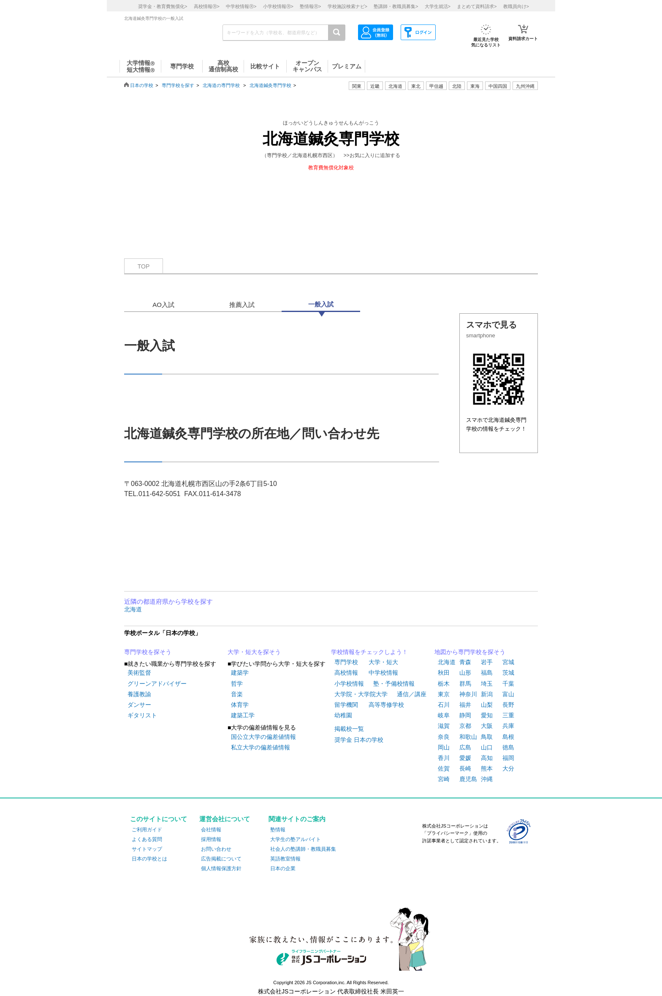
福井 (465, 704)
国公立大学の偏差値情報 (263, 736)
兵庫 (508, 725)
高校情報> (207, 6)
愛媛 (465, 757)
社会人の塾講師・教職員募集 (303, 849)
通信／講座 (411, 694)
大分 (508, 768)
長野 (508, 704)
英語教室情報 (285, 859)
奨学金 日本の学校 (358, 739)
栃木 (444, 683)
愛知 (487, 715)
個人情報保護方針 (221, 868)
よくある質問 (147, 839)
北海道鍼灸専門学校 (270, 85)
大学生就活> (437, 6)
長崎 (465, 768)
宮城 (508, 662)
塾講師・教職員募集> (396, 6)
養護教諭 (139, 694)
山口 (487, 747)
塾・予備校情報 (394, 683)
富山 (508, 694)
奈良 (444, 736)
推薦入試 (242, 304)
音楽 (237, 694)
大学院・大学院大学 (361, 694)
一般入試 (321, 304)
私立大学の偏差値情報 (260, 747)
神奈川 (468, 694)
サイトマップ (147, 849)
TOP (144, 266)
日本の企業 (283, 868)
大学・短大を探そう (254, 652)
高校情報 (346, 672)
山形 (465, 672)
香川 (444, 757)
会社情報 (211, 830)
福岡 (508, 757)
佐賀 (444, 768)
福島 (487, 672)
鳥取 (487, 736)
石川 (444, 704)
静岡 (465, 715)
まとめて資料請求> (476, 6)
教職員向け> (516, 6)
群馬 (465, 683)
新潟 (487, 694)
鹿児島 (468, 779)
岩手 (487, 662)
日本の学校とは (149, 859)
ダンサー (139, 704)
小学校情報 (349, 683)
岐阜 (444, 715)
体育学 (240, 704)
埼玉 (487, 683)
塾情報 (277, 830)
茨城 (508, 672)
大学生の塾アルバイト (295, 839)
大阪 (487, 725)
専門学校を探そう (147, 652)
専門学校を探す (178, 85)
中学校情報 (383, 672)
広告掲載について (221, 859)
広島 (465, 747)
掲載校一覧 (349, 728)
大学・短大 (383, 662)
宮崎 (444, 779)
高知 (487, 757)
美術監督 (139, 672)
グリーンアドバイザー (157, 683)
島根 (508, 736)
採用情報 (211, 839)
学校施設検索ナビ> (347, 6)
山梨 (487, 704)
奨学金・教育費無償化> (162, 6)
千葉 (508, 683)
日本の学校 (141, 85)
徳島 (508, 747)
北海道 (395, 86)
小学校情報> (278, 6)
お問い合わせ (216, 849)
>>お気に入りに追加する (372, 155)
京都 (465, 725)
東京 (444, 694)
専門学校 (346, 662)
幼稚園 (343, 715)
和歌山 (468, 736)
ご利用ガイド (147, 830)
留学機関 (346, 704)
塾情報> (310, 6)
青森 (465, 662)
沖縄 (487, 779)
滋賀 (444, 725)
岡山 (444, 747)
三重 (508, 715)
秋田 (444, 672)
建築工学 (243, 715)
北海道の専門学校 (221, 85)
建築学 (240, 672)
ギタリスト (142, 715)
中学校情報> (241, 6)
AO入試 (163, 304)
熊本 (487, 768)
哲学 (237, 683)
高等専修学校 (386, 704)
